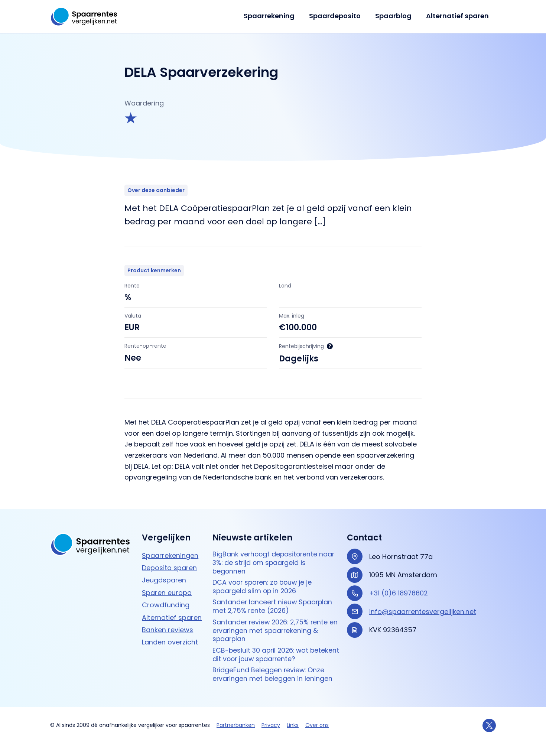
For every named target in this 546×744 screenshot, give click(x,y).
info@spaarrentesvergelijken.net (422, 609)
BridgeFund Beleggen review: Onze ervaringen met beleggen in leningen (273, 674)
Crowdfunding (165, 602)
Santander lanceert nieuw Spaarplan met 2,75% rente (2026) (273, 605)
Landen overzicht (170, 639)
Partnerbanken (236, 725)
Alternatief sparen (457, 15)
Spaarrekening (272, 15)
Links (293, 725)
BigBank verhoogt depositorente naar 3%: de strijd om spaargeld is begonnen (274, 561)
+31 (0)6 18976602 (399, 590)
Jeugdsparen (164, 578)
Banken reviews (167, 627)
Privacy (270, 725)
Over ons (317, 725)
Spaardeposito (337, 15)
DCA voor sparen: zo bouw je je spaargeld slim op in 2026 (263, 585)
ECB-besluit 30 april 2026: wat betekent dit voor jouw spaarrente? (270, 654)
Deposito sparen (169, 565)
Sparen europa (167, 590)
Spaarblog (395, 15)
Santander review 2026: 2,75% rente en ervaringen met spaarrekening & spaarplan (271, 630)
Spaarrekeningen (170, 553)
